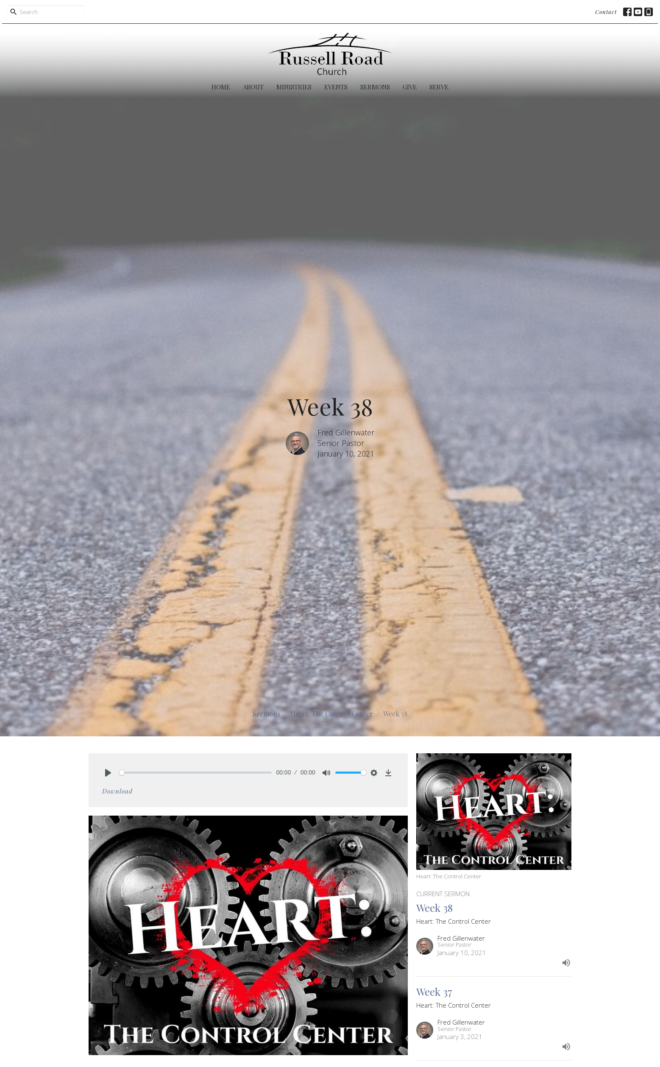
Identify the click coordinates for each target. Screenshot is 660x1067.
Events (336, 87)
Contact (606, 11)
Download (117, 791)
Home (221, 87)
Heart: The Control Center (331, 713)
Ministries (294, 87)
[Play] (108, 773)
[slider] (195, 773)
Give (410, 87)
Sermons (375, 87)
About (253, 87)
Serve (438, 87)
